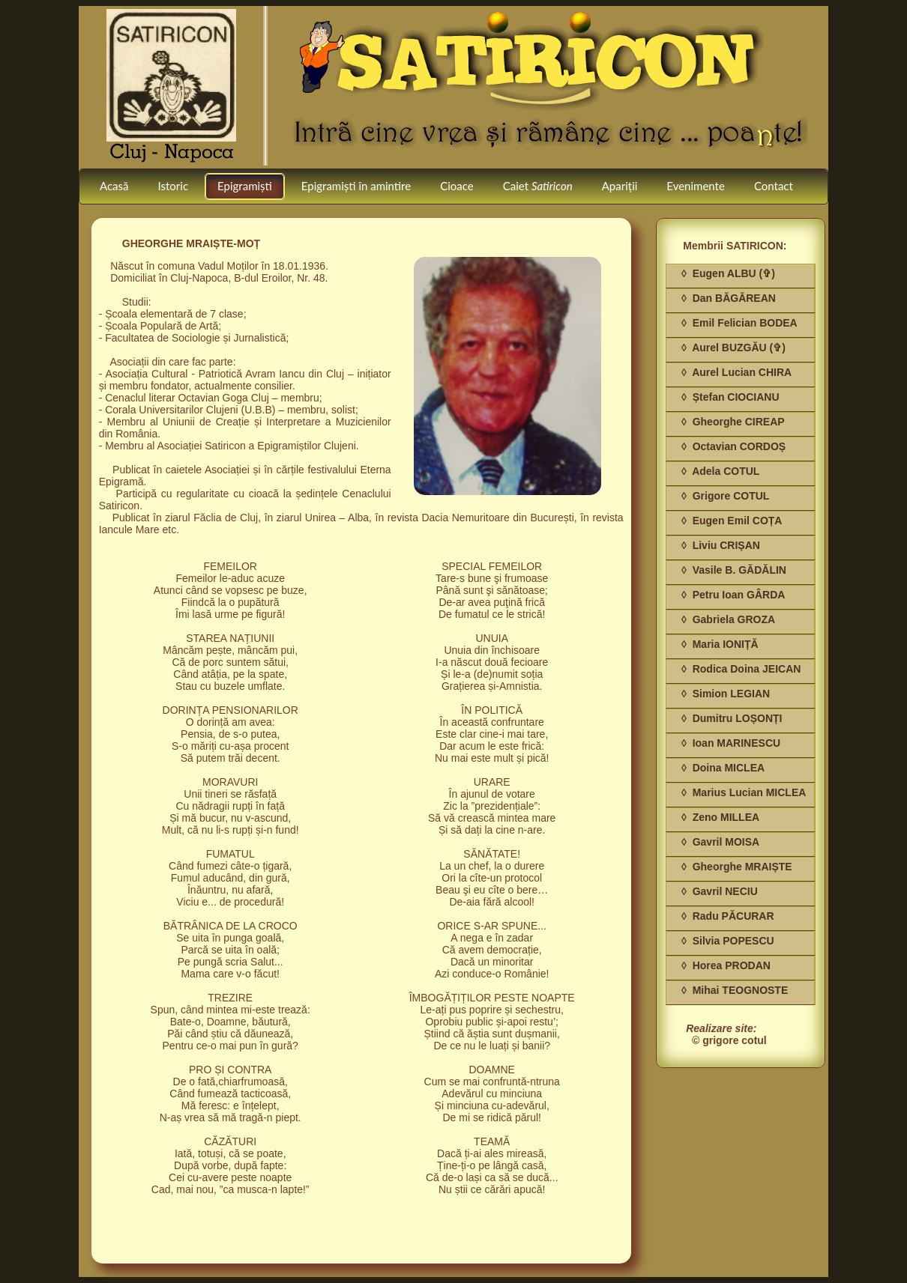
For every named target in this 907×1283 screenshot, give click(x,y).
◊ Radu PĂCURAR (727, 916)
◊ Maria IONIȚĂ (720, 644)
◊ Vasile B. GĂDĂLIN (733, 570)
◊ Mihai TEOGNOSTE (734, 990)
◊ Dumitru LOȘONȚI (731, 718)
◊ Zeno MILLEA (720, 817)
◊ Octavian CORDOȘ (733, 446)
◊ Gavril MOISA (720, 842)
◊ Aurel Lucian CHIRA (736, 372)
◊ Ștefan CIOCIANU (730, 397)
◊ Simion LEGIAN (725, 694)
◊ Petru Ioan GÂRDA (733, 595)
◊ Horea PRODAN (726, 965)
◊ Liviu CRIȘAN (720, 545)
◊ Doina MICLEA (723, 768)
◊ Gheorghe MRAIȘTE (736, 867)
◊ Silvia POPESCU (727, 941)
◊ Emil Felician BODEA (739, 323)
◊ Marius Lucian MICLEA (743, 792)
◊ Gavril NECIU (719, 891)
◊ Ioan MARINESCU (730, 743)
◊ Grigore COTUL (725, 496)
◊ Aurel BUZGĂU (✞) (733, 348)
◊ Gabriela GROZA (728, 619)
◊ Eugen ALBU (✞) (728, 273)
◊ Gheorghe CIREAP (733, 422)
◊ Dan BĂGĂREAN (728, 298)
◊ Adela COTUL (720, 471)
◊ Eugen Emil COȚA (731, 521)
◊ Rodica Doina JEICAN (741, 669)
